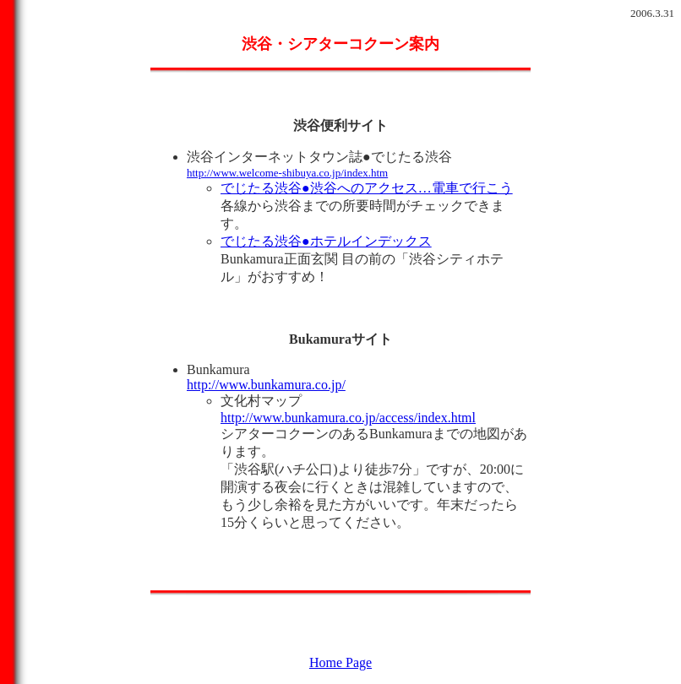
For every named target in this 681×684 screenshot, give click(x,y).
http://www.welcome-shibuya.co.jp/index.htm (287, 172)
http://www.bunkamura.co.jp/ (266, 384)
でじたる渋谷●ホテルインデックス (326, 241)
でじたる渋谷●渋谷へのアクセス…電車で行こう (367, 188)
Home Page (340, 662)
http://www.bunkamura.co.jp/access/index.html (348, 417)
